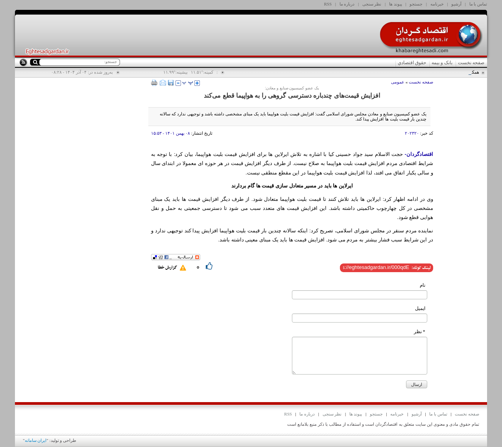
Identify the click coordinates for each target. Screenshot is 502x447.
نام (422, 285)
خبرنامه (437, 4)
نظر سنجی (372, 4)
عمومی (397, 82)
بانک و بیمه (442, 62)
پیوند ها (395, 4)
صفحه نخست (471, 62)
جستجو (416, 4)
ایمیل (420, 308)
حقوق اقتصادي (412, 62)
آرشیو (456, 4)
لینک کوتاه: (421, 268)
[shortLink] (376, 267)
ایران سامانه (36, 440)
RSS (328, 4)
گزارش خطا (167, 267)
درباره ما (347, 4)
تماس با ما (478, 4)
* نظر (419, 331)
